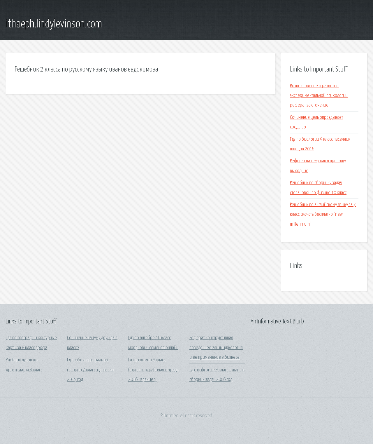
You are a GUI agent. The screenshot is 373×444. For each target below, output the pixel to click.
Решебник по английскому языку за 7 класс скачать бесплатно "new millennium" (323, 214)
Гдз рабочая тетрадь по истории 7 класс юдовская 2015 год (90, 370)
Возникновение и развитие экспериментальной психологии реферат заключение (319, 95)
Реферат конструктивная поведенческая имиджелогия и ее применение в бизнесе (216, 347)
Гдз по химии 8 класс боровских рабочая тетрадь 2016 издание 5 (153, 370)
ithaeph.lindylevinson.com (54, 24)
